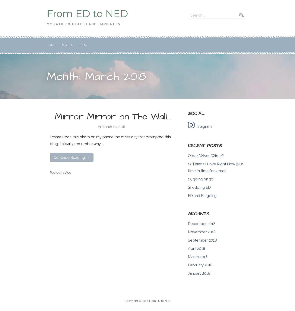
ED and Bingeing (202, 195)
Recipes (67, 45)
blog (68, 172)
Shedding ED (199, 187)
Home (51, 45)
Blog (82, 45)
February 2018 (200, 265)
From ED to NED (87, 14)
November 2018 (202, 232)
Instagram (200, 125)
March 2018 (198, 257)
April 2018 (196, 248)
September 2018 (202, 240)
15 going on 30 (200, 179)
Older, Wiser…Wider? (206, 156)
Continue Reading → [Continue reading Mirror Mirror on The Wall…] (72, 157)
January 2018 (199, 273)
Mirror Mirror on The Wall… (113, 117)
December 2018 (201, 223)
